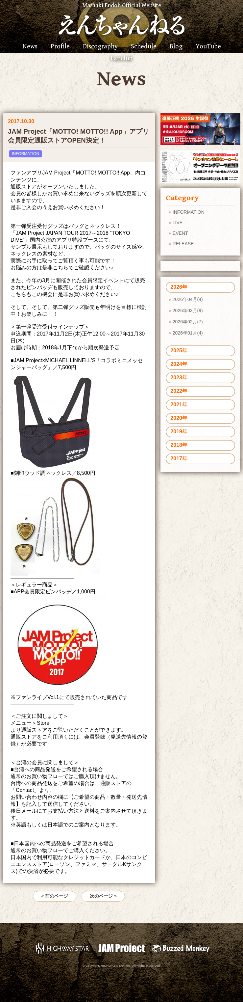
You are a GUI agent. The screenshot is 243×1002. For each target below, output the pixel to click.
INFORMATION (25, 153)
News (29, 46)
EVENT (180, 233)
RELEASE (183, 243)
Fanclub (121, 58)
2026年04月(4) (188, 299)
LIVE (177, 222)
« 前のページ (54, 896)
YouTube (208, 46)
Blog (176, 46)
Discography (100, 46)
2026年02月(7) (188, 321)
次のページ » (103, 896)
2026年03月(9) (188, 310)
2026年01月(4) (188, 333)
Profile (60, 46)
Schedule (144, 46)
